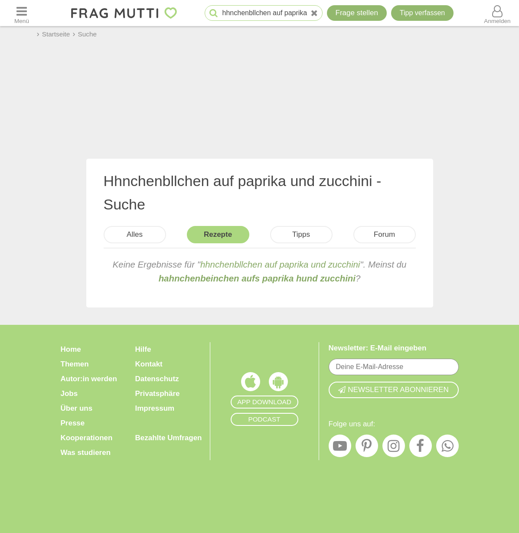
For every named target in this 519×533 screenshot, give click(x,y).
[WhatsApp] (447, 448)
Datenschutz (157, 379)
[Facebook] (420, 448)
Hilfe (143, 349)
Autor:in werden (89, 379)
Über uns (77, 408)
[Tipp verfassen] (422, 13)
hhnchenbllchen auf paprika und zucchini (280, 264)
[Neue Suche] (314, 13)
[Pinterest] (367, 448)
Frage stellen (357, 13)
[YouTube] (340, 448)
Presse (73, 423)
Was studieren (86, 452)
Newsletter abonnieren (393, 390)
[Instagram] (393, 448)
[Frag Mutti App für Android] (278, 384)
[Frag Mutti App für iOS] (250, 384)
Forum (384, 234)
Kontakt (149, 364)
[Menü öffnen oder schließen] (21, 13)
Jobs (69, 393)
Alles (135, 234)
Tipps (301, 234)
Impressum (155, 408)
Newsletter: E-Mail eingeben (378, 348)
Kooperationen (87, 438)
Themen (75, 364)
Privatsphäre (157, 393)
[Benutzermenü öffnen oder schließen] (497, 13)
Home (71, 349)
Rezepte (218, 234)
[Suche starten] (213, 13)
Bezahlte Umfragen (168, 438)
